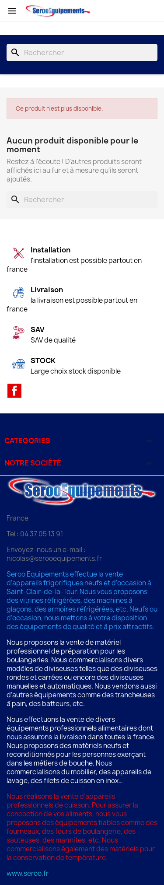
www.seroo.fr (28, 873)
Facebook (14, 391)
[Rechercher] (82, 52)
